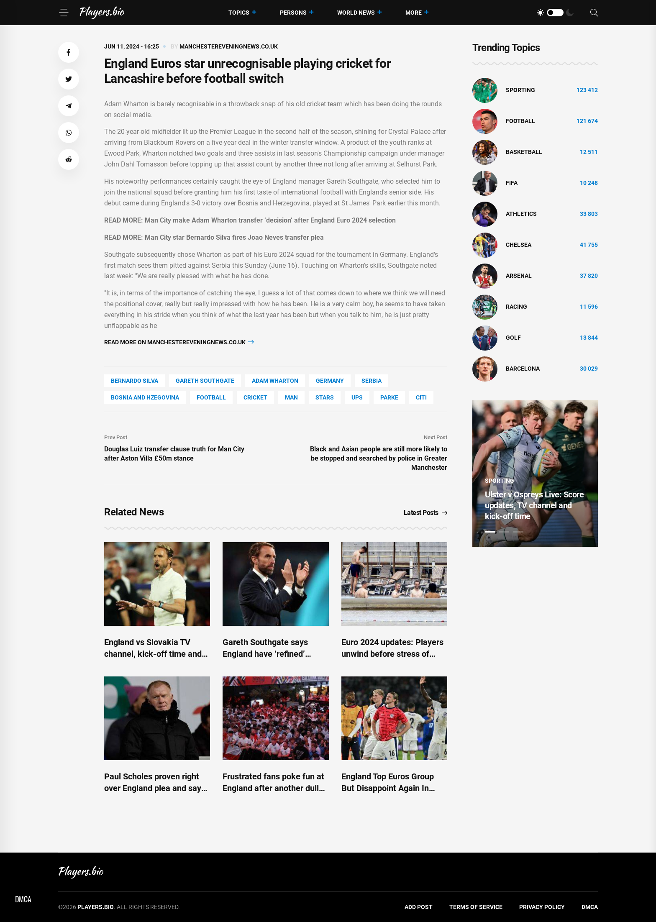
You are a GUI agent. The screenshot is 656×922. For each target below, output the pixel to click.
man (291, 397)
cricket (255, 397)
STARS (324, 397)
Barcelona (523, 368)
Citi (421, 397)
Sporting (520, 90)
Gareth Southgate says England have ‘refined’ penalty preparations (265, 654)
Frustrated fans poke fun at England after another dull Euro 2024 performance (273, 788)
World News (356, 12)
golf (513, 337)
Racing (516, 306)
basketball (524, 152)
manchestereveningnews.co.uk (228, 46)
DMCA (590, 907)
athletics (521, 213)
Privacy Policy (542, 907)
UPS (357, 397)
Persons (293, 12)
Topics (238, 12)
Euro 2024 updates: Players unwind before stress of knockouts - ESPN (392, 654)
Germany (330, 380)
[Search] (594, 13)
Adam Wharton (275, 380)
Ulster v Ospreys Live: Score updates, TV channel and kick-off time (534, 505)
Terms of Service (475, 907)
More (413, 12)
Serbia (371, 380)
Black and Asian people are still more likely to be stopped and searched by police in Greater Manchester (378, 458)
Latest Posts (426, 513)
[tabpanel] (535, 473)
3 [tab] (518, 532)
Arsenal (519, 275)
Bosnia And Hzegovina (145, 397)
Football (211, 397)
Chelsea (518, 244)
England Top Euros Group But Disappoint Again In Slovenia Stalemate (387, 788)
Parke (389, 397)
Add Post (419, 907)
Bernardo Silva (134, 380)
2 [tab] (504, 532)
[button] (68, 52)
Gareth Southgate (205, 380)
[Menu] (63, 12)
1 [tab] (490, 532)
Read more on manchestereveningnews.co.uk (179, 342)
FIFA (512, 182)
